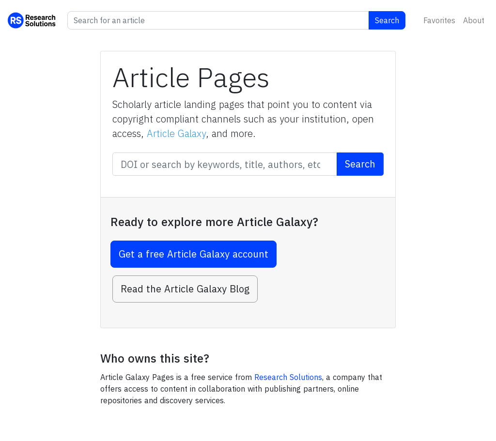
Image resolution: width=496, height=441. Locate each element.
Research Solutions (288, 377)
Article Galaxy (176, 133)
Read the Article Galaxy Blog (185, 288)
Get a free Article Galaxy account (193, 253)
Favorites (439, 20)
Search (387, 20)
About (473, 20)
